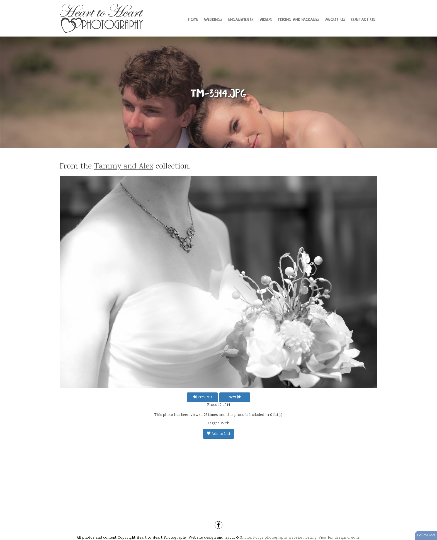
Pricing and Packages (298, 19)
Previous (202, 397)
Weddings (213, 19)
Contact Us (363, 19)
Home (193, 19)
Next (234, 397)
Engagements (240, 19)
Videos (265, 19)
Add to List (218, 434)
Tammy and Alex (123, 166)
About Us (335, 19)
